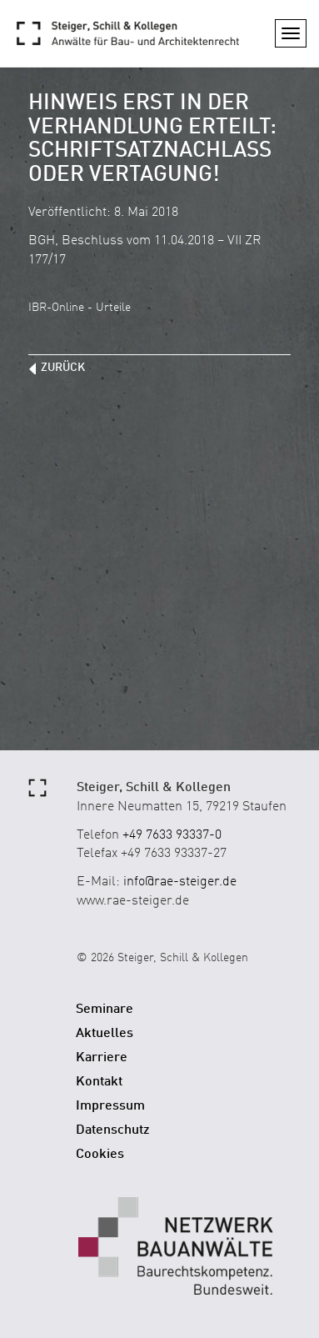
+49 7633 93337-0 (172, 835)
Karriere (101, 1058)
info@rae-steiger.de (180, 882)
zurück (63, 367)
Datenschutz (113, 1130)
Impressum (110, 1106)
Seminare (104, 1009)
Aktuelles (104, 1033)
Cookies (100, 1154)
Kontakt (99, 1082)
